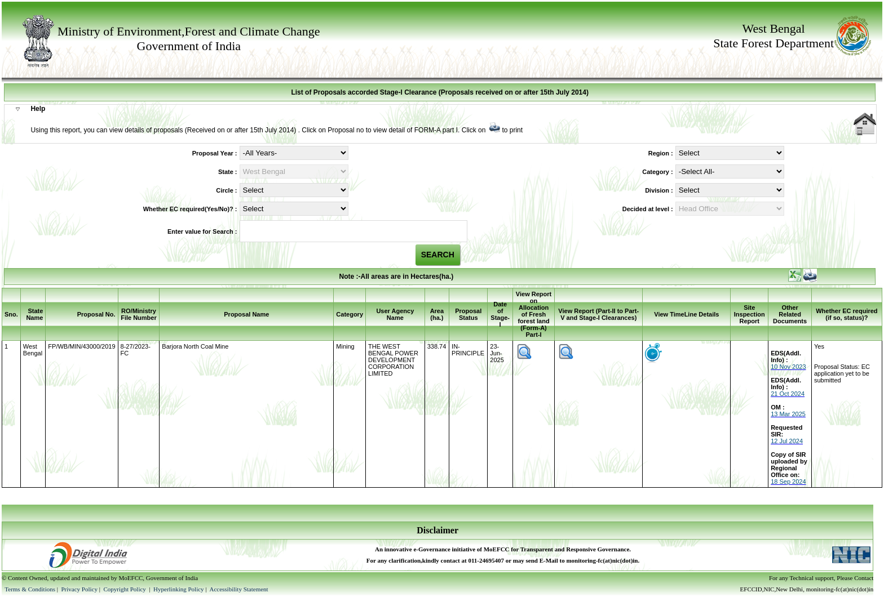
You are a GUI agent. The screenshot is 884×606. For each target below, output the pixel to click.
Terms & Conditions (30, 589)
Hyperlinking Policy (178, 589)
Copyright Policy (125, 589)
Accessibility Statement (238, 589)
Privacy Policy (80, 589)
